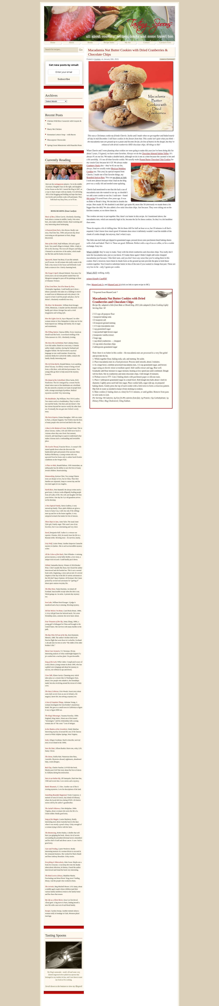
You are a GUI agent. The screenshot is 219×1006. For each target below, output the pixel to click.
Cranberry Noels (93, 166)
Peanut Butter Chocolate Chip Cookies (155, 160)
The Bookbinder (50, 399)
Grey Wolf (48, 543)
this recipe (91, 198)
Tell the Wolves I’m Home (54, 611)
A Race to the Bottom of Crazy (55, 428)
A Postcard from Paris (53, 230)
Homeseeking (49, 476)
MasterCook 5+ (98, 285)
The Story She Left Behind (54, 343)
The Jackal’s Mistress (52, 808)
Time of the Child (51, 244)
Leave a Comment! (167, 59)
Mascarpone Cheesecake (56, 140)
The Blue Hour (50, 589)
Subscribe (64, 79)
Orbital (47, 565)
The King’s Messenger (52, 716)
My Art (128, 42)
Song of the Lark (51, 662)
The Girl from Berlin (52, 364)
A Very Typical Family (53, 506)
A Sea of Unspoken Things (54, 702)
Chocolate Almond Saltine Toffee (155, 154)
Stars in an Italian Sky (53, 778)
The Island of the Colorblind (55, 380)
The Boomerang (50, 833)
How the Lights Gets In (53, 319)
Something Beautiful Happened (56, 795)
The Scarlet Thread (51, 447)
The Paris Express (51, 417)
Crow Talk (48, 675)
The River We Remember (53, 305)
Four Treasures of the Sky (54, 622)
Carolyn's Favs (165, 42)
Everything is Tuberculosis (54, 862)
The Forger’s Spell (51, 273)
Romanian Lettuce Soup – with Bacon (61, 134)
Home (52, 42)
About (71, 42)
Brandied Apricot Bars (96, 178)
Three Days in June (52, 522)
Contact (146, 42)
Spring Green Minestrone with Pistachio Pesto (64, 145)
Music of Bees (50, 217)
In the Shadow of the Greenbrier (56, 729)
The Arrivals (49, 887)
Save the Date (50, 748)
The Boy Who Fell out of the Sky (56, 635)
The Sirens (48, 757)
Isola (47, 740)
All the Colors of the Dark (54, 554)
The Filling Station (51, 332)
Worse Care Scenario (52, 651)
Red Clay (48, 768)
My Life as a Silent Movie (54, 900)
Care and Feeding (51, 849)
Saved (47, 533)
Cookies (97, 59)
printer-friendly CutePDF (97, 279)
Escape (47, 911)
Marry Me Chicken (54, 129)
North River (49, 490)
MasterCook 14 (114, 285)
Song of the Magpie (52, 819)
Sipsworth (48, 260)
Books (90, 42)
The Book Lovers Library (54, 876)
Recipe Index (109, 42)
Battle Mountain (50, 787)
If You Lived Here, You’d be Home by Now (59, 287)
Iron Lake (48, 602)
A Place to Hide (50, 465)
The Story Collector (52, 691)
